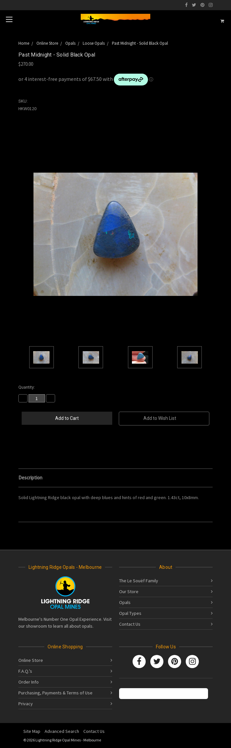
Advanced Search (62, 731)
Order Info (28, 682)
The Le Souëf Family (138, 581)
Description (30, 477)
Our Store (128, 591)
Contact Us (129, 624)
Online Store (30, 660)
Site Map (31, 731)
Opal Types (130, 613)
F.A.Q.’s (25, 671)
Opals (125, 602)
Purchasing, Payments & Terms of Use (55, 693)
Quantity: (26, 387)
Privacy (25, 704)
